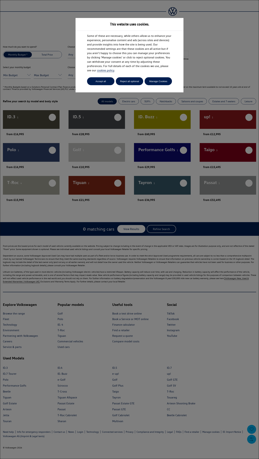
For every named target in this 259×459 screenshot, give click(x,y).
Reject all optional (129, 81)
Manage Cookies (158, 81)
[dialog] (129, 229)
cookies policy (105, 70)
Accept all (101, 81)
